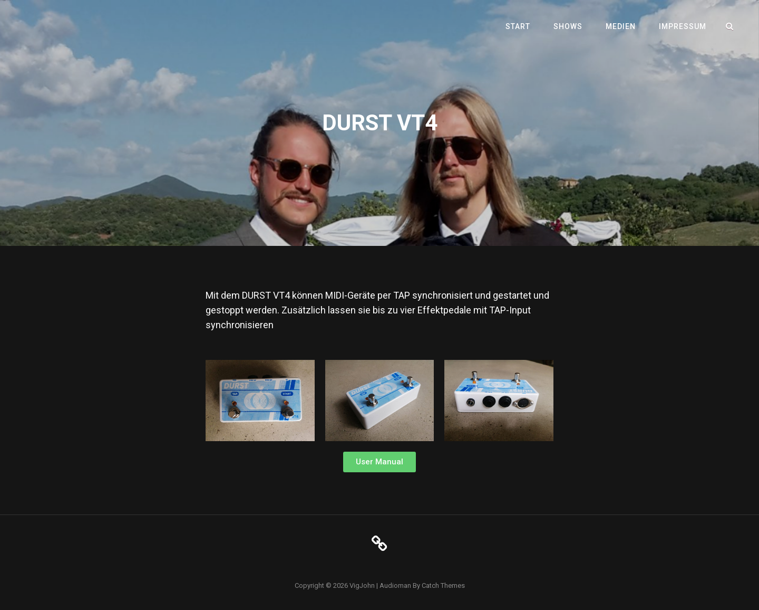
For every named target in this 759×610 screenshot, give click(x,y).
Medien (621, 26)
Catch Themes (443, 585)
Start (517, 26)
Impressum (682, 26)
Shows (567, 26)
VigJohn (362, 585)
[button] (379, 462)
